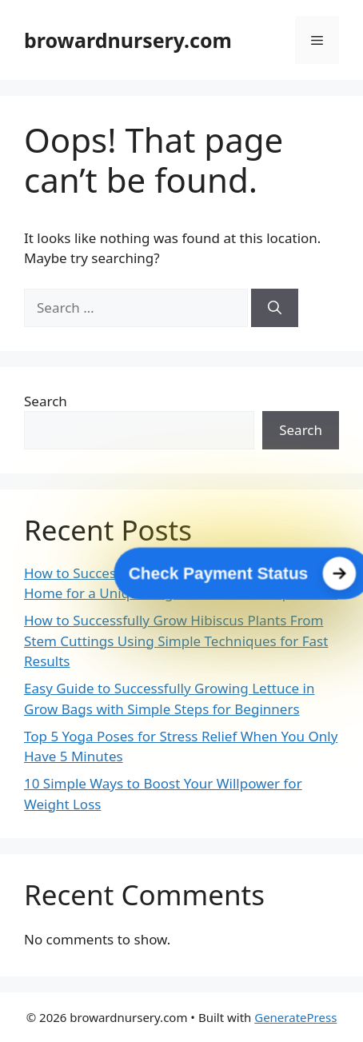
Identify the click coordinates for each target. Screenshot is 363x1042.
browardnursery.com (128, 40)
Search (45, 401)
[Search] (274, 308)
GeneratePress (295, 1017)
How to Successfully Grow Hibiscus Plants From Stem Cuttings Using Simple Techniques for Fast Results (176, 640)
